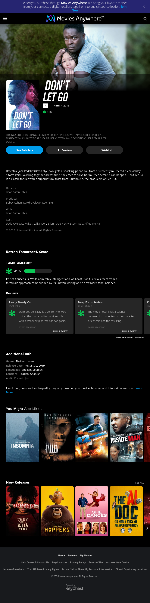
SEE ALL (139, 482)
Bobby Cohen (14, 202)
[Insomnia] (22, 437)
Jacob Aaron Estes (16, 192)
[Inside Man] (126, 437)
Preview (65, 150)
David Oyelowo (32, 202)
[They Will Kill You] (22, 511)
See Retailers (24, 150)
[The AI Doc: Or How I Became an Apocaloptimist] (126, 511)
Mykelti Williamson (35, 223)
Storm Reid (76, 223)
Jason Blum (48, 202)
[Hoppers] (57, 511)
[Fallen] (57, 437)
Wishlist (105, 150)
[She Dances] (91, 511)
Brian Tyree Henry (58, 223)
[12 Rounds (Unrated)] (91, 437)
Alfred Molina (92, 223)
